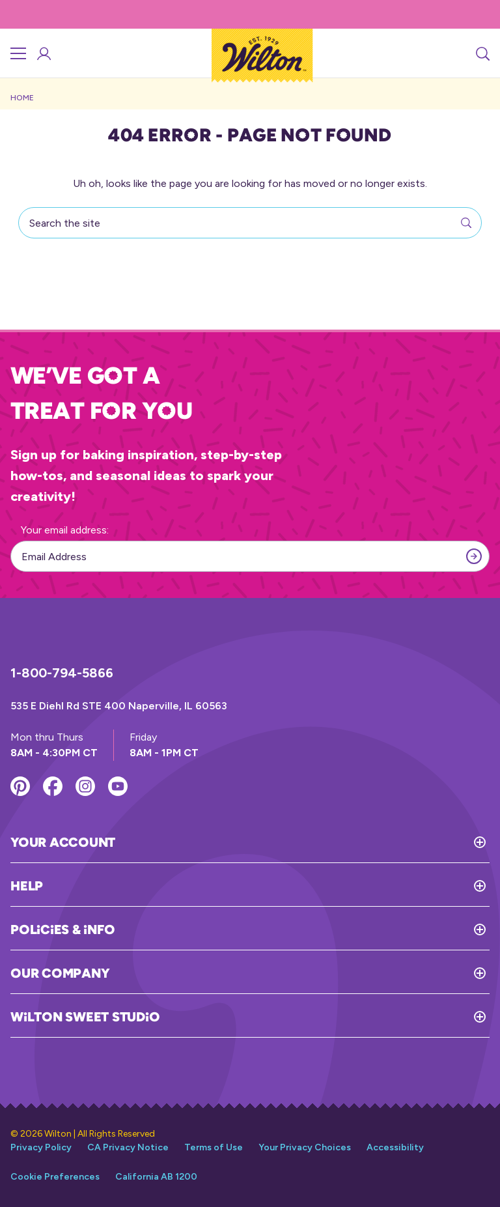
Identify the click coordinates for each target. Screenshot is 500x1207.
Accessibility (395, 1147)
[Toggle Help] (266, 886)
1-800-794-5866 (61, 673)
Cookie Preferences (55, 1176)
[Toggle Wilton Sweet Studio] (325, 1017)
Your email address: (65, 530)
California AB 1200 (156, 1176)
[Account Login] (43, 53)
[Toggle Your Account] (302, 842)
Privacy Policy (41, 1147)
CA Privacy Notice (128, 1147)
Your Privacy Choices (304, 1147)
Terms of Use (213, 1147)
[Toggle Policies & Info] (302, 929)
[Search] (482, 53)
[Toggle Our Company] (299, 973)
